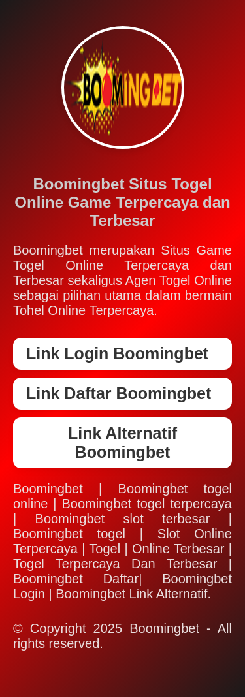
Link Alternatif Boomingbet (122, 442)
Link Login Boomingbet (117, 353)
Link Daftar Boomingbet (118, 393)
